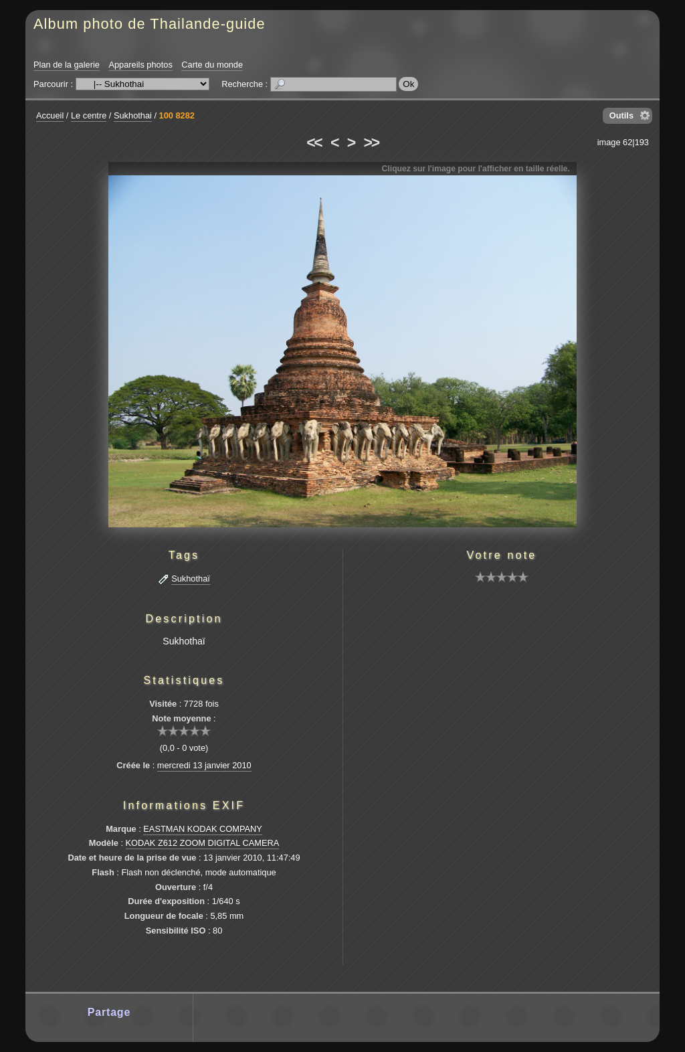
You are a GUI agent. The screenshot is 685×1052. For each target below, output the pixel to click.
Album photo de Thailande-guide (149, 23)
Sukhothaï (190, 579)
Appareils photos (140, 65)
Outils (621, 115)
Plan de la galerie (66, 65)
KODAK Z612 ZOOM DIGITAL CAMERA (203, 843)
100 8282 (177, 115)
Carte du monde (212, 65)
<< (313, 142)
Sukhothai (133, 115)
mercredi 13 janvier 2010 (204, 765)
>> (371, 142)
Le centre (88, 115)
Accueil (50, 115)
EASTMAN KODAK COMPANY (202, 829)
